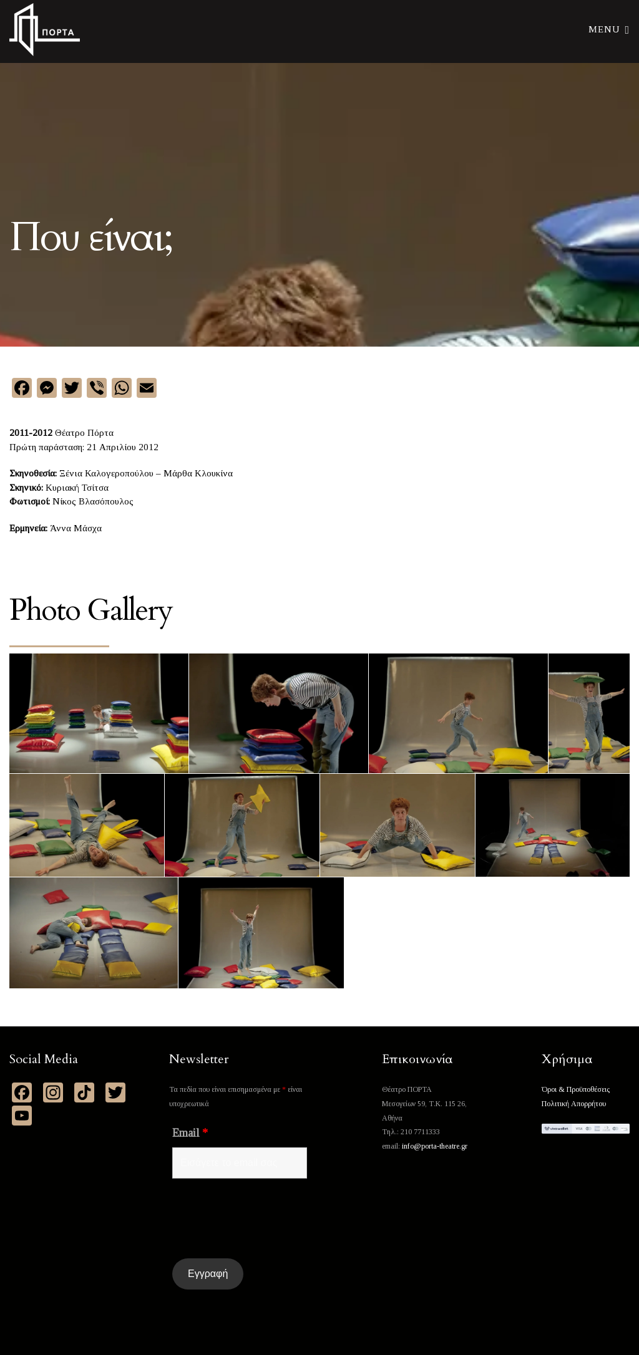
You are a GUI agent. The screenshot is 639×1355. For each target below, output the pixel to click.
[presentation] (267, 1218)
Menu (609, 28)
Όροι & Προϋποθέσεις (576, 1089)
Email (190, 1133)
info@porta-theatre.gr (434, 1146)
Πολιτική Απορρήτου (574, 1103)
